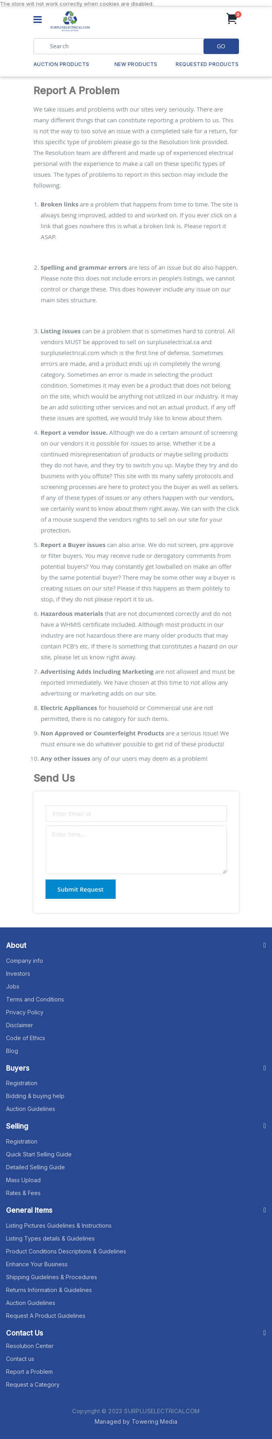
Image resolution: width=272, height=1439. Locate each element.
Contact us (20, 1358)
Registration (21, 1083)
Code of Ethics (25, 1037)
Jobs (12, 986)
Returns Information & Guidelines (49, 1289)
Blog (12, 1050)
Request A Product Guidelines (45, 1315)
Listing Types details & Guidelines (50, 1238)
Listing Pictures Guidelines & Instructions (59, 1225)
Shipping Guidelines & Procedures (51, 1277)
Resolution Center (30, 1345)
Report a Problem (29, 1371)
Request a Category (33, 1384)
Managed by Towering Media (136, 1421)
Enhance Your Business (37, 1264)
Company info (24, 960)
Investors (18, 973)
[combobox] (136, 46)
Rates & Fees (23, 1192)
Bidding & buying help (35, 1095)
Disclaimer (19, 1025)
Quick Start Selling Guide (39, 1154)
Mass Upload (23, 1180)
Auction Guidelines (30, 1108)
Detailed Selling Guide (35, 1167)
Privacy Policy (25, 1012)
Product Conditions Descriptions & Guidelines (66, 1251)
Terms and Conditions (35, 999)
